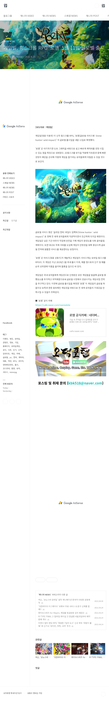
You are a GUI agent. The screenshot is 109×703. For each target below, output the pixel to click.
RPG (15, 361)
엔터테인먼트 (8, 364)
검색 (97, 6)
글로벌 (5, 357)
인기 (14, 350)
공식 (4, 350)
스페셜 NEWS (71, 15)
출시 (16, 364)
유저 (18, 368)
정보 (11, 342)
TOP (103, 694)
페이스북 (5, 401)
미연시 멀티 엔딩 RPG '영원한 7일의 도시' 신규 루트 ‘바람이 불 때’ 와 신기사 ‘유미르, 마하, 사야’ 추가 (65, 624)
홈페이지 (6, 346)
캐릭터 (21, 357)
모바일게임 (15, 346)
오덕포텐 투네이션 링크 (12, 693)
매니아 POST (92, 15)
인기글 (14, 220)
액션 (9, 361)
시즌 (9, 350)
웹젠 (13, 368)
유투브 (18, 401)
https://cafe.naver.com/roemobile (52, 304)
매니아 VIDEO (27, 15)
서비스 (5, 372)
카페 (18, 353)
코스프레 (6, 368)
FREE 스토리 (8, 197)
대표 (4, 361)
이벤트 (5, 338)
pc (11, 357)
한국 (15, 357)
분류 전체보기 (8, 173)
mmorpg (13, 372)
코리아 (20, 361)
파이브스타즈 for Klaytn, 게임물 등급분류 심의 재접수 (61, 612)
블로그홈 (7, 15)
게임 (13, 353)
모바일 (17, 338)
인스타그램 (11, 401)
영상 (11, 338)
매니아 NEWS (49, 15)
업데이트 (6, 353)
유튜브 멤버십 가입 (34, 693)
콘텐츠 (5, 342)
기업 (16, 342)
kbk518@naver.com (85, 382)
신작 (20, 350)
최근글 (5, 220)
